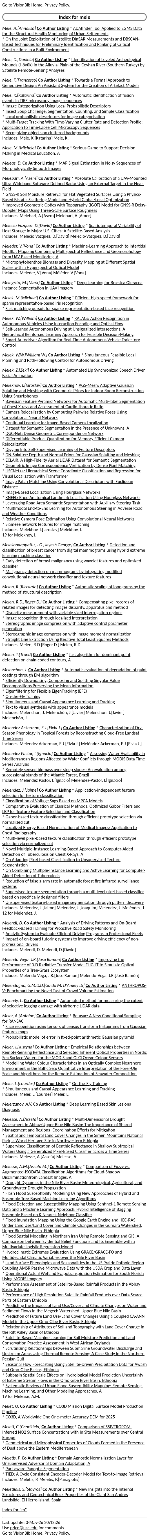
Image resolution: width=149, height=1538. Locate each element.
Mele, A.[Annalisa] (19, 28)
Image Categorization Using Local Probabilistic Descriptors (58, 106)
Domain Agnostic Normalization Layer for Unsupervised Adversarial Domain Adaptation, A (67, 1460)
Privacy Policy (57, 5)
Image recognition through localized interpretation (52, 618)
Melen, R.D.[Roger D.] (22, 602)
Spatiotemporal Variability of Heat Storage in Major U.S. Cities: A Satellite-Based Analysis (71, 228)
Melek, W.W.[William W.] (24, 355)
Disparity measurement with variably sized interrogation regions (64, 612)
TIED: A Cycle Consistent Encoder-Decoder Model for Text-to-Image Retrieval (75, 1474)
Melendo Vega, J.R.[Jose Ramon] (31, 959)
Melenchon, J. (14, 669)
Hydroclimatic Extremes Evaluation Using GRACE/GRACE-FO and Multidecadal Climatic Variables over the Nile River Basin (62, 1254)
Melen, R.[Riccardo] (20, 586)
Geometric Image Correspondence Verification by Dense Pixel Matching (71, 465)
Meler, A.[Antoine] (18, 1015)
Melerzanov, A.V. (17, 1104)
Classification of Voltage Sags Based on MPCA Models (54, 800)
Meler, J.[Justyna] (18, 1047)
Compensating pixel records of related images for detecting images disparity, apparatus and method (68, 604)
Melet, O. (10, 1406)
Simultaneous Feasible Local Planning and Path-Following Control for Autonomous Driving (68, 357)
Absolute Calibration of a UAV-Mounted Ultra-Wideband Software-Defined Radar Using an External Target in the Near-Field (74, 184)
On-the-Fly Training (23, 696)
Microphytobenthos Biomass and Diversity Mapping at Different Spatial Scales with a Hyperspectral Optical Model (68, 264)
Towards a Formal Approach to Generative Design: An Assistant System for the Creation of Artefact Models (70, 82)
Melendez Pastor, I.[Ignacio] (27, 753)
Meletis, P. (11, 1458)
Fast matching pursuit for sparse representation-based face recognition (70, 308)
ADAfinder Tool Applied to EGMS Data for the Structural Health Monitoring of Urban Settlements (72, 31)
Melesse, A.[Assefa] (20, 1119)
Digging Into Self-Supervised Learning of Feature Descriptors (60, 449)
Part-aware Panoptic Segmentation (37, 1468)
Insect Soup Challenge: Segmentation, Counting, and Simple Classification (72, 111)
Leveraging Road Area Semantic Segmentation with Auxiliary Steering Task (73, 503)
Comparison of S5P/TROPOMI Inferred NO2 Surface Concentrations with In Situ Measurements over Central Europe (72, 1432)
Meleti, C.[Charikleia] (21, 1426)
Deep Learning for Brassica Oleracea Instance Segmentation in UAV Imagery (72, 285)
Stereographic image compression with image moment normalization (69, 634)
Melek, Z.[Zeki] (15, 370)
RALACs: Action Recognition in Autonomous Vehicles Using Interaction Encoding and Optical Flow (65, 321)
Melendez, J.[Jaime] (20, 790)
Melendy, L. (12, 1000)
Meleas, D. (11, 163)
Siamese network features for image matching (48, 524)
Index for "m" (14, 1509)
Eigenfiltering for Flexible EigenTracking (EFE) (46, 691)
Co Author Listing (53, 28)
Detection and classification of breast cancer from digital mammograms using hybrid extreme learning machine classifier (73, 550)
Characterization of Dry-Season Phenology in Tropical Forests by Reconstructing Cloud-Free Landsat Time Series (72, 733)
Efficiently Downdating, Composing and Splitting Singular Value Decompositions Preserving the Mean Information (61, 683)
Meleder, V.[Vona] (18, 246)
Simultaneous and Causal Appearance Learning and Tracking (60, 701)
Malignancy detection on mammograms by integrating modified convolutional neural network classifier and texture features (62, 574)
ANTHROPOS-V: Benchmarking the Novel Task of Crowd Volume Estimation (74, 988)
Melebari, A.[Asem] (19, 178)
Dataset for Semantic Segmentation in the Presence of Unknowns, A (67, 428)
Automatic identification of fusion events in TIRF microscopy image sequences (68, 98)
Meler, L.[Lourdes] (18, 1083)
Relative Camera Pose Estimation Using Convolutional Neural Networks (70, 519)
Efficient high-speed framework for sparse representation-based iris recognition (70, 300)
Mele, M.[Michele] (19, 148)
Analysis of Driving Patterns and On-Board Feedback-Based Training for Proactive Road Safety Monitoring (69, 925)
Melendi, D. (12, 923)
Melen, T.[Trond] (17, 654)
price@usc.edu (23, 1527)
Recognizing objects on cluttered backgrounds (47, 132)
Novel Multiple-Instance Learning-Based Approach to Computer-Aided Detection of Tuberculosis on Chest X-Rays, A (67, 851)
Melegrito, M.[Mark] (21, 282)
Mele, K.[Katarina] (18, 95)
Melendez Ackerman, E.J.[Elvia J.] (32, 727)
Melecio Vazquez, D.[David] (27, 225)
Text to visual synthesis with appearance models (49, 707)
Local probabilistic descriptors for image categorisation (55, 116)
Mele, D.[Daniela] (18, 59)
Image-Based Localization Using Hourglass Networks (53, 492)
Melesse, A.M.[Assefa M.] (25, 1166)
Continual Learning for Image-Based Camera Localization (57, 422)
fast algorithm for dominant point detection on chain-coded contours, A (66, 657)
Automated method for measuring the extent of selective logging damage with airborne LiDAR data (72, 1003)
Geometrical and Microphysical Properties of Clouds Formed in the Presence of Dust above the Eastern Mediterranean (73, 1445)
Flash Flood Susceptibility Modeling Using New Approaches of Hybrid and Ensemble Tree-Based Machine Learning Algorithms (70, 1196)
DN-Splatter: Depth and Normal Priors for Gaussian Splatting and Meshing (73, 454)
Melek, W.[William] (19, 318)
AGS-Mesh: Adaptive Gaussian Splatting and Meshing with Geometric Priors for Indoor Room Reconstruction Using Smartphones (73, 391)
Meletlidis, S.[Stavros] (22, 1489)
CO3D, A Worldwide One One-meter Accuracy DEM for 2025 (60, 1417)
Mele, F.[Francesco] (19, 80)
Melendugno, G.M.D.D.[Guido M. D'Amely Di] (43, 985)
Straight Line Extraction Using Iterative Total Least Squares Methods (67, 639)
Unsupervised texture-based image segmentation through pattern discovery (75, 902)
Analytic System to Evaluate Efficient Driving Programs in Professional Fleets (74, 933)
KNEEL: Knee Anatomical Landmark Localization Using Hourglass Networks (73, 497)
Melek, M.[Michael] (20, 297)
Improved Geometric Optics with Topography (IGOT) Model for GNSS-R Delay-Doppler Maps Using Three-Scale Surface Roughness (74, 207)
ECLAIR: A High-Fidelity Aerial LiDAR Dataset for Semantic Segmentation (71, 460)
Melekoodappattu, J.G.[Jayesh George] (37, 544)
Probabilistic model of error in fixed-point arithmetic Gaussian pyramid (70, 1037)
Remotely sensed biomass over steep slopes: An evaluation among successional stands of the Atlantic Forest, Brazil (64, 772)
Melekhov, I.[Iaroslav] (21, 385)
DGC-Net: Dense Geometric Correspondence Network (55, 433)
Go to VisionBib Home (22, 5)
